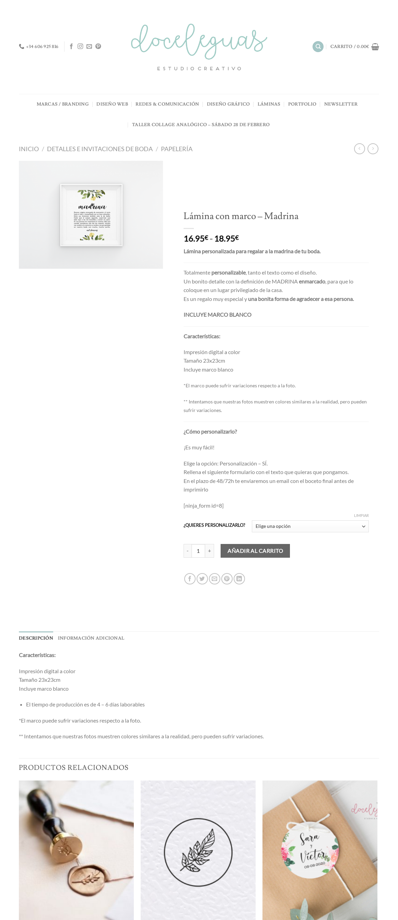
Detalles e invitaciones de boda (100, 149)
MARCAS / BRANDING (63, 104)
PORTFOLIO (302, 104)
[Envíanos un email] (89, 47)
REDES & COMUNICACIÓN (167, 104)
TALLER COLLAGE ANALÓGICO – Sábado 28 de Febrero (201, 125)
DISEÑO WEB (112, 104)
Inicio (29, 149)
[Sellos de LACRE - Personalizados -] (76, 850)
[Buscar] (318, 46)
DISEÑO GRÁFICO (228, 104)
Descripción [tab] (36, 638)
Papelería (176, 149)
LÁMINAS (269, 104)
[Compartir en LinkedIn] (239, 578)
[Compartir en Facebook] (190, 578)
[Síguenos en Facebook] (71, 47)
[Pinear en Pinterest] (227, 578)
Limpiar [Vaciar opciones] (361, 515)
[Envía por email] (214, 578)
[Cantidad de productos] (198, 551)
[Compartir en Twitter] (202, 578)
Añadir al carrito (255, 550)
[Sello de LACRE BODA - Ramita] (198, 850)
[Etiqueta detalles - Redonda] (319, 850)
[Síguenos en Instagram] (80, 47)
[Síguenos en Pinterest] (98, 47)
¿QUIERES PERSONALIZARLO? (214, 525)
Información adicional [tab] (91, 638)
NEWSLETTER (341, 104)
